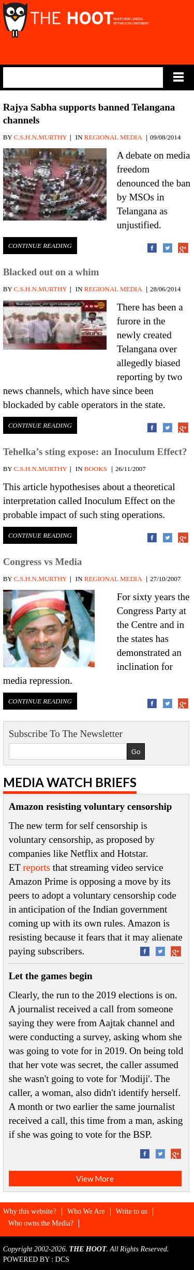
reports (36, 867)
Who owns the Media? (40, 1223)
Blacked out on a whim (51, 271)
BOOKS (95, 469)
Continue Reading (40, 245)
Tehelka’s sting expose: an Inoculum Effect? (95, 451)
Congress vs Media (42, 561)
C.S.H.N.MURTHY (40, 137)
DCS (62, 1259)
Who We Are (86, 1211)
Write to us (132, 1211)
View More (95, 1178)
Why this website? (29, 1211)
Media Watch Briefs (70, 782)
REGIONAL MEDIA (113, 137)
